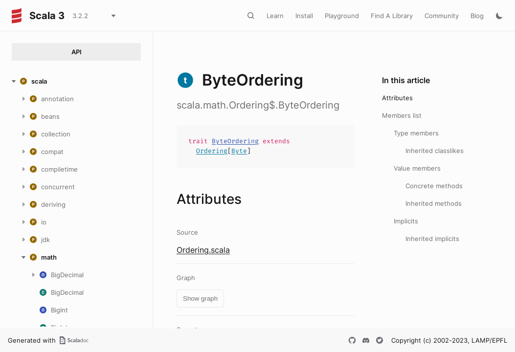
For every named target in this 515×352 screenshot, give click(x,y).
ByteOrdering (235, 141)
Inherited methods (433, 203)
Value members (417, 168)
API (76, 52)
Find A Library (392, 16)
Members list (402, 115)
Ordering (211, 151)
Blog (477, 16)
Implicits (406, 221)
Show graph (200, 298)
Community (442, 16)
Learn (275, 16)
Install (304, 16)
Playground (342, 16)
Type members (416, 133)
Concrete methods (434, 186)
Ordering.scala (203, 250)
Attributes (397, 98)
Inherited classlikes (434, 150)
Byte (239, 151)
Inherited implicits (432, 238)
